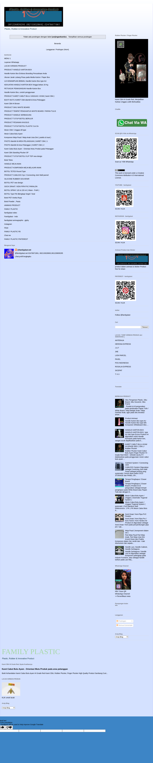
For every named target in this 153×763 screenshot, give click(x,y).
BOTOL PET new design (13, 183)
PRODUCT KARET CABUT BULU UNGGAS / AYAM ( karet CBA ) (29, 96)
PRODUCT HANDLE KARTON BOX (18, 70)
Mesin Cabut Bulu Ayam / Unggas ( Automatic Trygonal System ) (136, 498)
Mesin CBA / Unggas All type (15, 130)
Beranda (57, 44)
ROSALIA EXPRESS (123, 367)
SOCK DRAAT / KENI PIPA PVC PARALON (20, 186)
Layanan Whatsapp (11, 62)
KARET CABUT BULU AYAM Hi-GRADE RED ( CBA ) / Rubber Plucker (136, 446)
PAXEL (117, 359)
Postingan (121, 621)
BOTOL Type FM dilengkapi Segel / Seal (19, 194)
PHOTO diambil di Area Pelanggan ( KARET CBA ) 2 (24, 145)
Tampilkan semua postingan (80, 37)
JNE (116, 352)
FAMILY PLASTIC (11, 209)
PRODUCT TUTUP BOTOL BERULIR (18, 119)
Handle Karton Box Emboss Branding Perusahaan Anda (25, 73)
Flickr (6, 228)
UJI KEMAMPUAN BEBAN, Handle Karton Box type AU (25, 81)
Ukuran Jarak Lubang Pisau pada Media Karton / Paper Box (27, 77)
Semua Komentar (124, 625)
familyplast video (10, 213)
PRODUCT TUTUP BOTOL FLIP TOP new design (23, 156)
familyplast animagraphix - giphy (16, 220)
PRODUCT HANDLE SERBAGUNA (17, 115)
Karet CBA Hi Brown (12, 104)
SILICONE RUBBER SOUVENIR (16, 179)
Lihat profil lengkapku (23, 256)
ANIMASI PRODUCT (12, 205)
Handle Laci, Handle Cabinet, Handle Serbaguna (136, 548)
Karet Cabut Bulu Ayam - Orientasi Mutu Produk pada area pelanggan (35, 669)
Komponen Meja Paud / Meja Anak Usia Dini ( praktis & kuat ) (27, 137)
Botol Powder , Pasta (12, 201)
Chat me (7, 235)
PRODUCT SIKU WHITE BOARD (17, 107)
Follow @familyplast (122, 315)
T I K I (117, 374)
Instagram (8, 224)
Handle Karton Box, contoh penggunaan (19, 92)
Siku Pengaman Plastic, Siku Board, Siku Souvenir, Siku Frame (136, 402)
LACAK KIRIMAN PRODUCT (15, 66)
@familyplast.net (24, 250)
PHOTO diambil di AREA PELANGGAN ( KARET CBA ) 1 (26, 141)
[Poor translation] (9, 727)
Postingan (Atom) (62, 49)
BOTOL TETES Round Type (15, 171)
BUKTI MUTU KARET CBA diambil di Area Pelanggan (24, 100)
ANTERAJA (119, 340)
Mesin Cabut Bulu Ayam (13, 134)
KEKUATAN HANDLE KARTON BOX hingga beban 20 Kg (26, 85)
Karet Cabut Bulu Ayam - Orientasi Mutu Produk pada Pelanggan (29, 149)
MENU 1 (7, 58)
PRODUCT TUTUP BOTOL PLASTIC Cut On (21, 126)
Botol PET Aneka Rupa (13, 198)
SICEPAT (118, 370)
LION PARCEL (120, 355)
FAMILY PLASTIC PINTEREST (16, 239)
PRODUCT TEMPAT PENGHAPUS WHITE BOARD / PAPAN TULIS (30, 111)
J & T (117, 348)
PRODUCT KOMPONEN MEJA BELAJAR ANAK (22, 168)
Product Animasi (131, 418)
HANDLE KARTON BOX (134, 430)
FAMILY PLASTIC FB (12, 232)
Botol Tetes (8, 160)
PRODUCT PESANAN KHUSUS (16, 122)
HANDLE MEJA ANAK (12, 164)
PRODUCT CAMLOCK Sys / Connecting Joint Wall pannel (26, 175)
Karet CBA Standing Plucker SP (16, 153)
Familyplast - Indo (11, 216)
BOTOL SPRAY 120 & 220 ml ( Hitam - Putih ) (21, 190)
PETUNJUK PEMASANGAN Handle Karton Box (22, 88)
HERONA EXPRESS (123, 344)
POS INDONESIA (122, 363)
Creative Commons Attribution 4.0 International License (129, 175)
